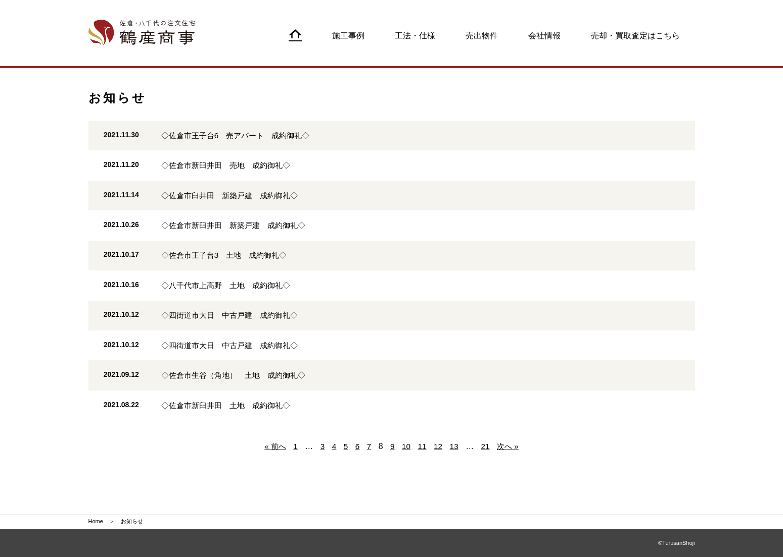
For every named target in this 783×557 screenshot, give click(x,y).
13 (454, 469)
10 (406, 469)
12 (438, 469)
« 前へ (272, 469)
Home (95, 522)
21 (486, 469)
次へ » (509, 469)
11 (422, 469)
